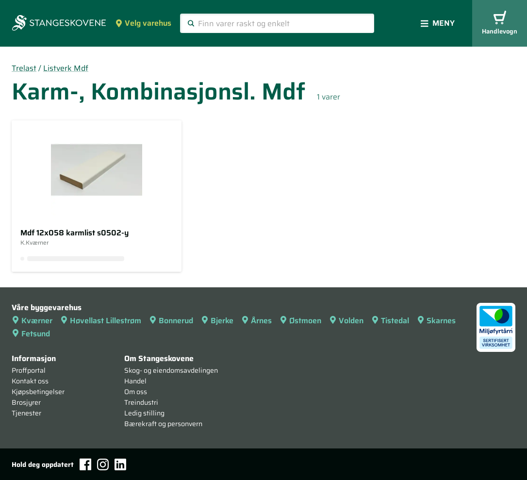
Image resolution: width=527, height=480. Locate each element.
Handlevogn (499, 23)
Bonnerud (171, 320)
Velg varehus (143, 23)
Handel (135, 381)
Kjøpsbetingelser (38, 391)
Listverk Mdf (65, 68)
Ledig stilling (144, 413)
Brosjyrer (26, 402)
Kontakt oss (30, 381)
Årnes (256, 320)
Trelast (24, 68)
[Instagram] (103, 464)
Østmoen (300, 320)
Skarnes (436, 320)
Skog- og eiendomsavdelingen (171, 370)
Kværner (32, 320)
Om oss (135, 391)
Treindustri (141, 402)
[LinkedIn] (120, 464)
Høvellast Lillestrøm (100, 320)
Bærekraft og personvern (163, 423)
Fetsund (31, 333)
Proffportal (29, 370)
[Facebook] (85, 464)
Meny (437, 23)
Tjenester (26, 413)
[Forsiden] (59, 24)
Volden (346, 320)
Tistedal (390, 320)
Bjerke (217, 320)
